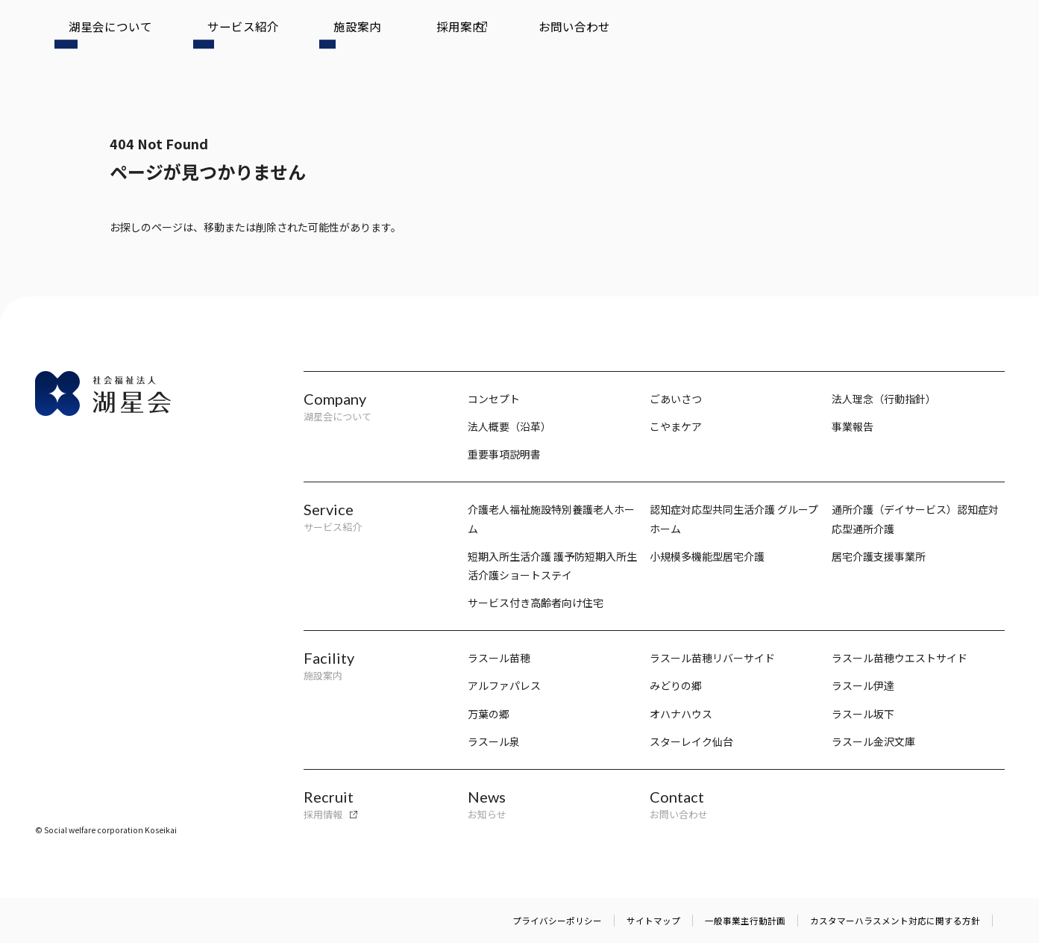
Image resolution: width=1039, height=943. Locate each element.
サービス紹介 (185, 35)
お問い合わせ (409, 35)
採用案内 (331, 35)
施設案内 (263, 35)
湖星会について (91, 35)
